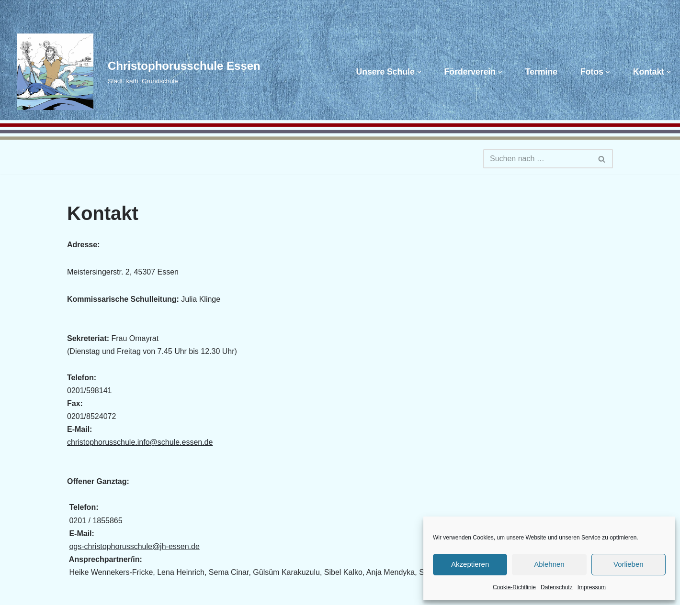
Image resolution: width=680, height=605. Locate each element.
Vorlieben (628, 564)
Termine (541, 72)
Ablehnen (549, 564)
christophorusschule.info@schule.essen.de (140, 442)
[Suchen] (537, 158)
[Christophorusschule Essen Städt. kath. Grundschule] (134, 72)
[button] (419, 72)
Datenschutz (557, 587)
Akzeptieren (470, 564)
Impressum (592, 587)
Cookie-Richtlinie (514, 587)
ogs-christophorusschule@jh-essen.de (134, 546)
